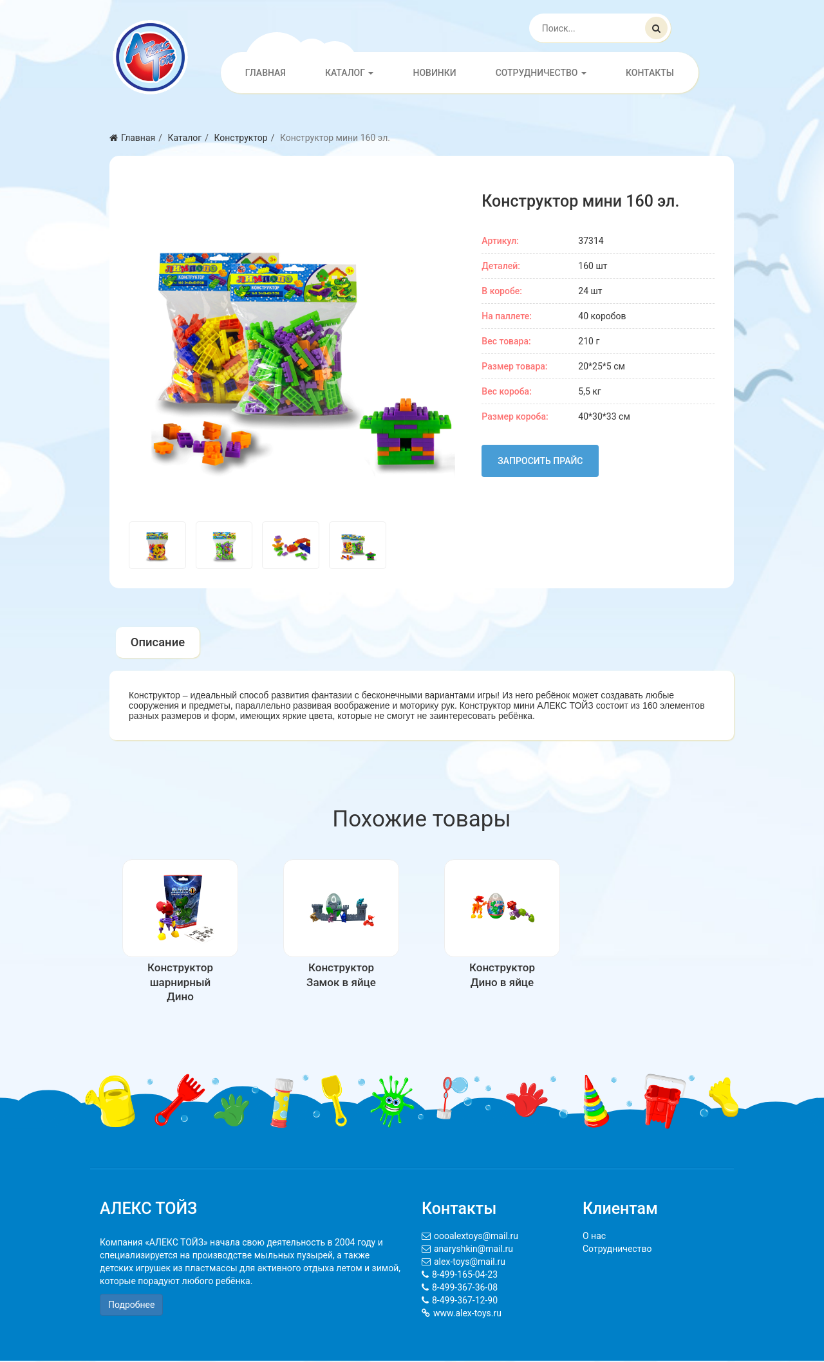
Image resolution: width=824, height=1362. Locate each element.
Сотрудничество (541, 73)
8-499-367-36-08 (465, 1288)
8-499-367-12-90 (465, 1301)
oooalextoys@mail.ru (476, 1237)
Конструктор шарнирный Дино (180, 982)
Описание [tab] (158, 642)
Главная (265, 73)
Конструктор (240, 138)
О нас (594, 1237)
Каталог (349, 73)
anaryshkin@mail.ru (473, 1250)
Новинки (434, 73)
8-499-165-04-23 (465, 1276)
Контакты (650, 73)
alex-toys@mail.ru (469, 1263)
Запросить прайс (540, 461)
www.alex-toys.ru (467, 1314)
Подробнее (131, 1306)
